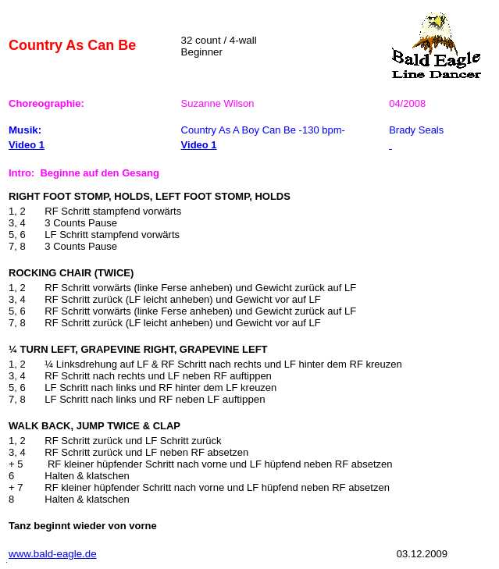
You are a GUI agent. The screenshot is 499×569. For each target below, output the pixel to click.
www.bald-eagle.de (53, 554)
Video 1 (27, 145)
